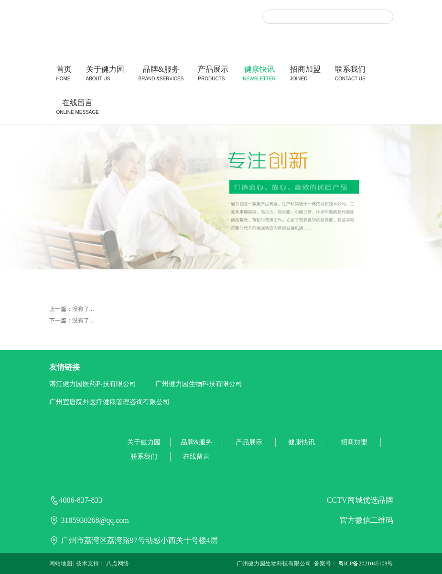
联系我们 (350, 74)
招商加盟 (305, 74)
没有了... (83, 309)
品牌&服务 (161, 74)
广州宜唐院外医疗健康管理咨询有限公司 (109, 402)
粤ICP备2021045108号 (365, 563)
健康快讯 (259, 74)
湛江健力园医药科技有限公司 (92, 383)
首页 (64, 74)
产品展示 (213, 74)
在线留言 (77, 108)
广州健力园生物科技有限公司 (198, 383)
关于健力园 (105, 74)
